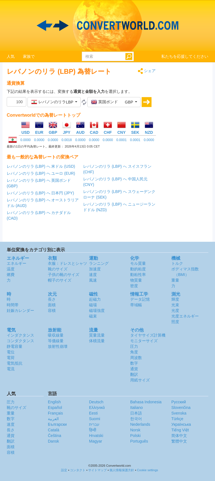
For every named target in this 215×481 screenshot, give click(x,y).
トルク (177, 263)
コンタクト (77, 470)
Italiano (136, 407)
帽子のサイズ (59, 280)
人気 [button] (11, 56)
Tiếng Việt (180, 430)
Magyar (95, 441)
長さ (52, 299)
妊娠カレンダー (20, 310)
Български (57, 424)
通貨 (134, 369)
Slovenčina (181, 407)
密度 (134, 286)
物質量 (136, 280)
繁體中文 (179, 441)
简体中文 (179, 435)
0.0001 (121, 140)
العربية (53, 418)
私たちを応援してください (184, 56)
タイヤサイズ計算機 (147, 335)
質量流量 (97, 335)
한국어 (136, 418)
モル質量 (138, 263)
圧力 (134, 346)
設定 (64, 470)
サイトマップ (97, 470)
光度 (175, 310)
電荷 (11, 357)
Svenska (178, 413)
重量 (175, 280)
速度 (93, 274)
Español (55, 407)
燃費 (11, 274)
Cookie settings (147, 470)
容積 (52, 310)
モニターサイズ (144, 341)
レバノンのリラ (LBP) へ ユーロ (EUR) (41, 173)
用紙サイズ (140, 380)
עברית (94, 424)
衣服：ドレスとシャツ (67, 263)
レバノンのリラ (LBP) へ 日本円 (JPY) (40, 193)
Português (139, 441)
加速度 (95, 269)
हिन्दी (92, 430)
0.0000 (25, 140)
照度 (175, 321)
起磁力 (95, 299)
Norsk (135, 430)
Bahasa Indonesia (146, 402)
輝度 (175, 299)
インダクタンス (20, 335)
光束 (175, 305)
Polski (135, 435)
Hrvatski (96, 435)
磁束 (93, 316)
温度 (11, 269)
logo (107, 25)
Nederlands (140, 424)
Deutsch (96, 402)
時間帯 (12, 305)
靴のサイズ (57, 269)
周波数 (136, 357)
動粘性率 (138, 274)
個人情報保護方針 (121, 470)
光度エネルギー (185, 316)
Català (53, 430)
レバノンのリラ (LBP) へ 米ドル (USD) (41, 166)
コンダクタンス (20, 341)
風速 (93, 280)
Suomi (94, 418)
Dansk (53, 441)
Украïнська (181, 424)
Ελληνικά (97, 407)
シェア (147, 71)
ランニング (99, 263)
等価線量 (56, 341)
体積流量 (97, 341)
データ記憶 (140, 299)
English (54, 402)
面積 (52, 305)
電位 (11, 352)
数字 (134, 363)
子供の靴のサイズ (63, 274)
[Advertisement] (186, 152)
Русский (178, 402)
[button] (54, 102)
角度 (134, 352)
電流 (11, 369)
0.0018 (67, 140)
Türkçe (177, 418)
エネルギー (16, 263)
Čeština (54, 435)
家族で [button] (29, 56)
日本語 (136, 413)
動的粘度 (138, 269)
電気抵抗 (14, 363)
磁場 (93, 305)
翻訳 (134, 374)
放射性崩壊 (57, 346)
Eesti (93, 413)
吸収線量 (56, 335)
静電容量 (14, 346)
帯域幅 (136, 305)
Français (55, 413)
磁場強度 (97, 310)
